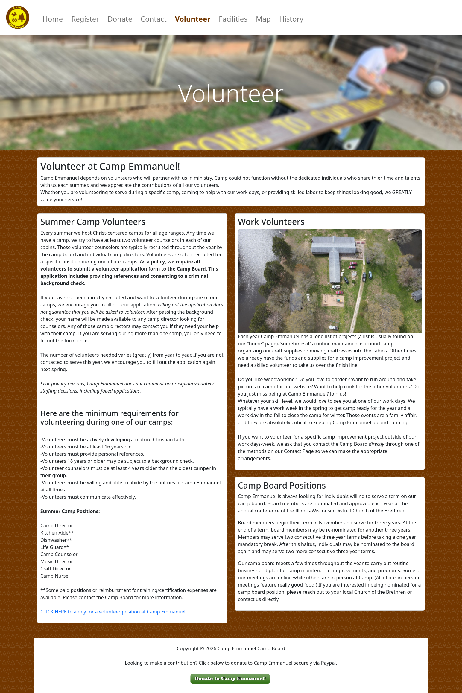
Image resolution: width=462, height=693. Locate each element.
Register (85, 19)
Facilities (233, 19)
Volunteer (192, 19)
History (291, 19)
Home (52, 19)
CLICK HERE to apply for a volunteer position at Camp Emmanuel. (113, 611)
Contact (154, 19)
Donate (119, 19)
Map (263, 19)
